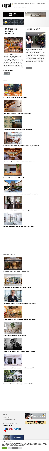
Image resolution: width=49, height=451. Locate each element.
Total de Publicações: (8, 419)
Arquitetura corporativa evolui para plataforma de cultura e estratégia (19, 351)
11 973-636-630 (17, 7)
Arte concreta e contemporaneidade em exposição (15, 97)
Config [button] (20, 448)
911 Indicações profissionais (10, 423)
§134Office (11, 70)
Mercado (28, 64)
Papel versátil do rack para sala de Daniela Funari (14, 177)
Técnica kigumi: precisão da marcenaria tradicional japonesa (17, 113)
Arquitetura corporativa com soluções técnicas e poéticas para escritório (20, 319)
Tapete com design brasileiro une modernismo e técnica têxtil (17, 129)
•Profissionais (21, 3)
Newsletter (43, 3)
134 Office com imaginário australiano (10, 31)
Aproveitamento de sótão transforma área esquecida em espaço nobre (19, 161)
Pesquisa (24, 7)
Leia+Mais (7, 73)
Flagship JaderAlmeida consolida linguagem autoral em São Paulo (18, 384)
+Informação (32, 3)
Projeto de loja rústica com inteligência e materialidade (16, 271)
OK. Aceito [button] (5, 448)
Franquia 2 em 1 (33, 29)
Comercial (7, 70)
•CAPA (15, 3)
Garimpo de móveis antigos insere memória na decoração (16, 210)
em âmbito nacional (7, 425)
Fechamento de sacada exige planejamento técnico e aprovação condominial (21, 145)
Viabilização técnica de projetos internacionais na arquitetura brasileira (19, 303)
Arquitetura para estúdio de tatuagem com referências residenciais (18, 367)
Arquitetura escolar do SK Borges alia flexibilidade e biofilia (17, 287)
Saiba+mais (15, 448)
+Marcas (38, 3)
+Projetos (27, 3)
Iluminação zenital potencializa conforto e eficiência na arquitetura (18, 226)
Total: (4, 417)
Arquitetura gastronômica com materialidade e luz (14, 335)
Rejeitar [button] (9, 448)
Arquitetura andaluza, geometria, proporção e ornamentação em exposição (20, 194)
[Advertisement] (11, 242)
